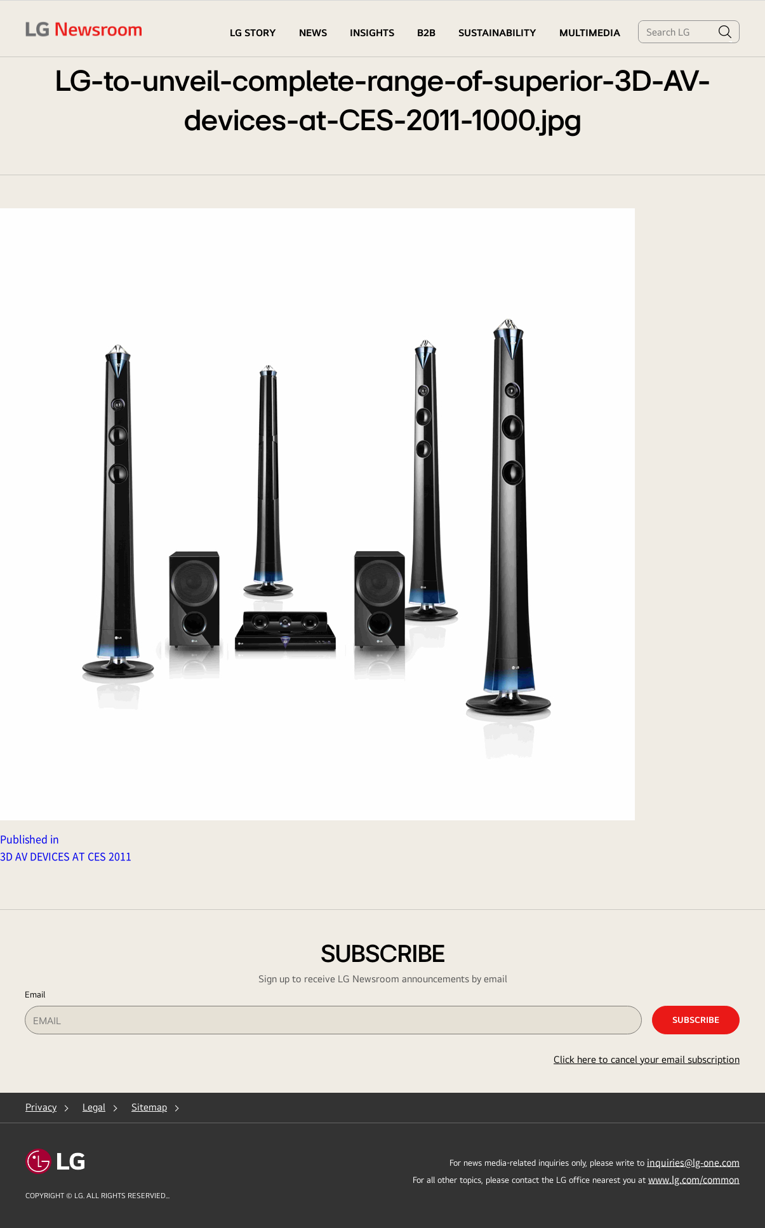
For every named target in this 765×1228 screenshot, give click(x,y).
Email (35, 994)
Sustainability (497, 33)
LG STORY (253, 33)
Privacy (41, 1107)
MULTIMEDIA (589, 33)
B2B (426, 33)
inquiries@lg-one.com (693, 1162)
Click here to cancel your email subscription (647, 1059)
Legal (94, 1107)
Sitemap (149, 1107)
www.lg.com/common (694, 1179)
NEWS (313, 33)
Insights (372, 33)
